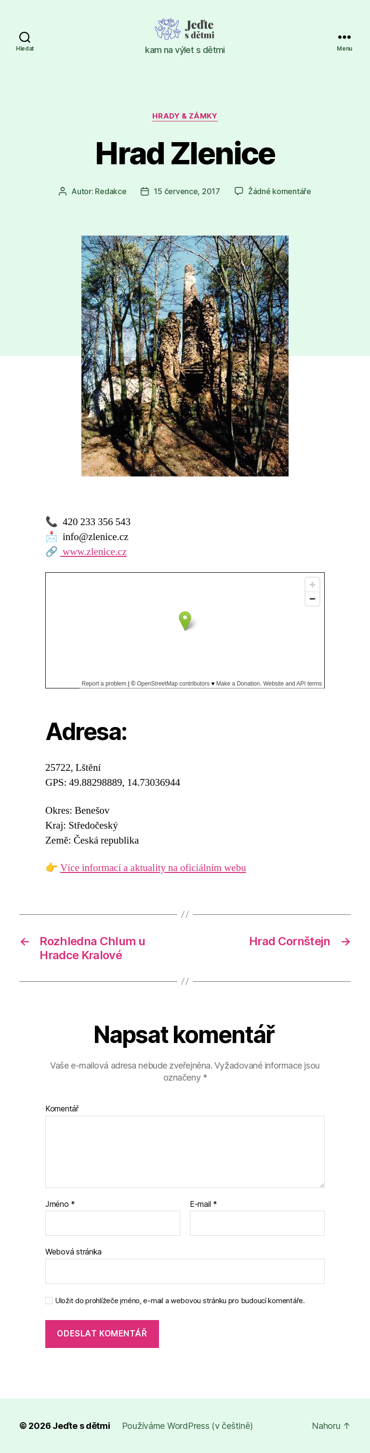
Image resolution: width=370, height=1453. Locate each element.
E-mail (203, 1204)
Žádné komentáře (279, 191)
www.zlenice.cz (93, 551)
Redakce (110, 191)
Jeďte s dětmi (81, 1426)
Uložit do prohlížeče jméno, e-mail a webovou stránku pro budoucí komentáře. (180, 1300)
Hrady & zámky (184, 116)
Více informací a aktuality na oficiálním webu (153, 867)
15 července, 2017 (187, 191)
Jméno (60, 1204)
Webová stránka (73, 1251)
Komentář (62, 1109)
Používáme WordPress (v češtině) (187, 1426)
